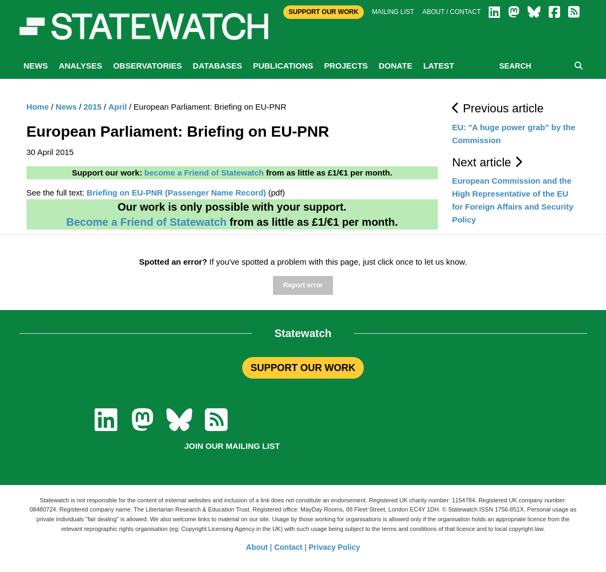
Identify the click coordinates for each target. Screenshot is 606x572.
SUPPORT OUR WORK (303, 367)
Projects (346, 65)
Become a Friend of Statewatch (146, 222)
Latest (438, 65)
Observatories (147, 65)
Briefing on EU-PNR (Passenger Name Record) (176, 192)
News (36, 65)
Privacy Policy (334, 547)
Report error (303, 285)
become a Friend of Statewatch (204, 172)
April (117, 106)
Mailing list (393, 12)
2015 (93, 106)
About (257, 547)
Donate (395, 65)
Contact (288, 547)
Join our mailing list (232, 445)
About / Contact (451, 12)
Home (37, 106)
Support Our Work (323, 12)
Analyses (80, 65)
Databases (217, 65)
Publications (283, 65)
